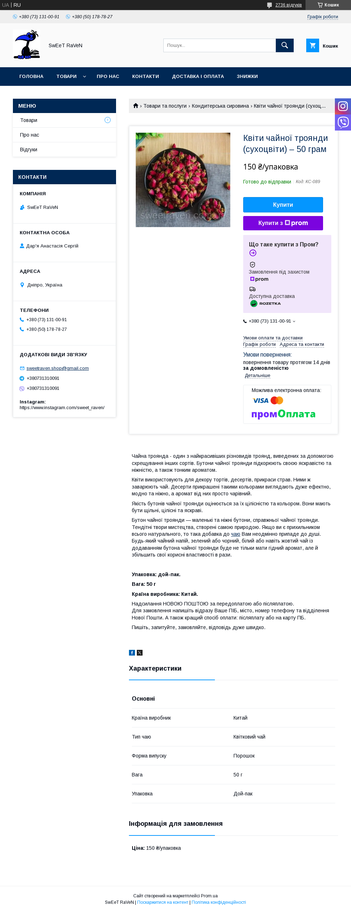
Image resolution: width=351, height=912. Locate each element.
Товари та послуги (165, 106)
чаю (235, 534)
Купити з (283, 223)
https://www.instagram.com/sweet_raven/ (62, 407)
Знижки (247, 76)
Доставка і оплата (198, 76)
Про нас (108, 76)
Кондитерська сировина (220, 106)
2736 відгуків (288, 5)
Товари (66, 76)
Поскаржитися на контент (162, 902)
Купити (283, 205)
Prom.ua (209, 895)
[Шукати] (285, 45)
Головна (31, 76)
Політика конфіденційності (219, 902)
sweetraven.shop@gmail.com (58, 368)
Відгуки (28, 149)
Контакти (145, 76)
